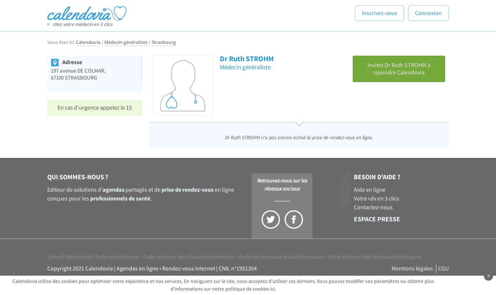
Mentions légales (412, 268)
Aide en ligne (369, 189)
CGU (443, 268)
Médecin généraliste (126, 42)
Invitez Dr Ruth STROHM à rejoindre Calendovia (398, 69)
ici (272, 289)
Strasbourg (164, 42)
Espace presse (377, 219)
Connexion (428, 13)
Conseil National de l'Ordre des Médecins (93, 257)
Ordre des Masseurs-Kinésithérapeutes (281, 257)
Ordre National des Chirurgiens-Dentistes (189, 257)
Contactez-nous (373, 207)
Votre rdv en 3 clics (376, 198)
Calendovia (88, 42)
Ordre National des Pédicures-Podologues (375, 257)
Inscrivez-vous (379, 13)
